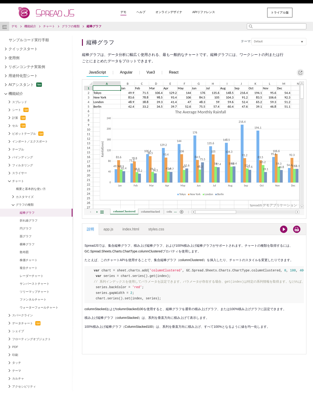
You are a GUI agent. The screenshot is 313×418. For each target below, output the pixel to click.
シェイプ (18, 331)
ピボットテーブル (28, 133)
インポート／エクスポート (30, 141)
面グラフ (26, 236)
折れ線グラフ (29, 220)
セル (19, 125)
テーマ (16, 370)
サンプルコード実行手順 (29, 40)
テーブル (18, 149)
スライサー (19, 173)
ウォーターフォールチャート (39, 307)
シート (20, 110)
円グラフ (26, 228)
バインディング (22, 157)
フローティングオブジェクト (31, 339)
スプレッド (19, 102)
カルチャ (18, 378)
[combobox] (276, 26)
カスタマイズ (25, 197)
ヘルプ (140, 12)
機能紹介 (15, 94)
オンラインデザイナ (168, 12)
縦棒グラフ (27, 212)
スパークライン (22, 315)
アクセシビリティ (24, 386)
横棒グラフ (27, 244)
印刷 (15, 355)
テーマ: (246, 41)
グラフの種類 (25, 204)
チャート (18, 181)
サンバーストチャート (34, 283)
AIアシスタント (25, 84)
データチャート (26, 323)
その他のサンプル (245, 12)
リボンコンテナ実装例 (26, 67)
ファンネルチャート (33, 299)
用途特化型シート (23, 76)
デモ (123, 12)
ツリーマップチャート (34, 291)
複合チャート (29, 268)
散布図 (24, 252)
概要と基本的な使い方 (31, 189)
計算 (19, 118)
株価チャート (29, 260)
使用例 (13, 58)
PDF (15, 347)
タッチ (16, 362)
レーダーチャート (32, 276)
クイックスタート (23, 49)
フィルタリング (22, 165)
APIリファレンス (203, 12)
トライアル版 (280, 12)
